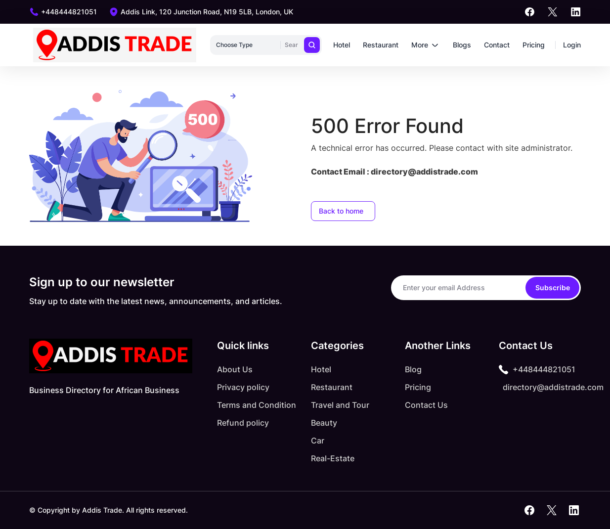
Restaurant (380, 45)
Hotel (341, 45)
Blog (413, 369)
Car (317, 440)
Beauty (324, 423)
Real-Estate (332, 458)
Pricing (534, 45)
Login (572, 45)
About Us (235, 369)
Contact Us (426, 405)
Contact (497, 45)
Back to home (341, 211)
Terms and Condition (256, 405)
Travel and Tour (340, 405)
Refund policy (243, 423)
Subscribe (552, 287)
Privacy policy (243, 387)
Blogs (462, 45)
